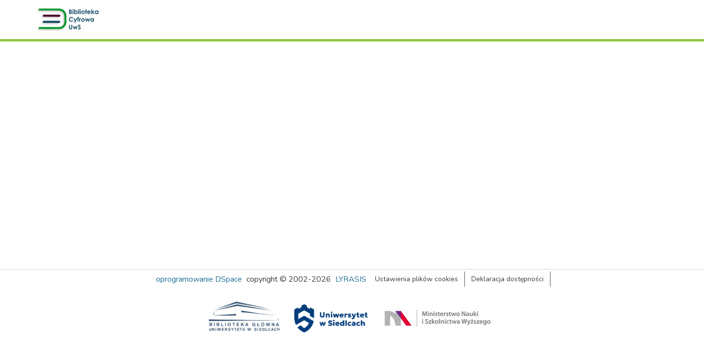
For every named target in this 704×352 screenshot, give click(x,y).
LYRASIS (350, 279)
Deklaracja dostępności (507, 279)
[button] (70, 19)
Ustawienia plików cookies (416, 279)
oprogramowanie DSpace (199, 279)
